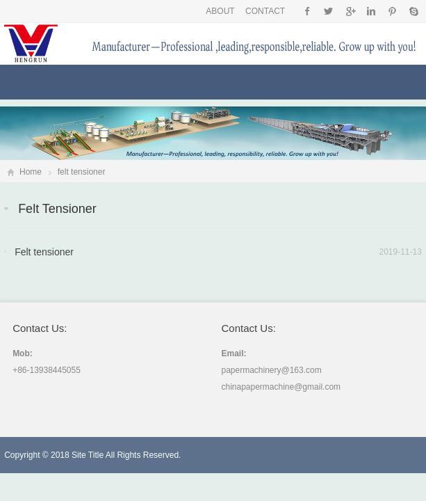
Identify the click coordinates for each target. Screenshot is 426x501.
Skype (413, 11)
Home (30, 172)
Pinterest (392, 11)
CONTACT (265, 11)
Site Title (88, 455)
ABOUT (220, 11)
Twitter (328, 11)
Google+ (350, 11)
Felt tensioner (44, 251)
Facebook (307, 11)
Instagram (370, 11)
